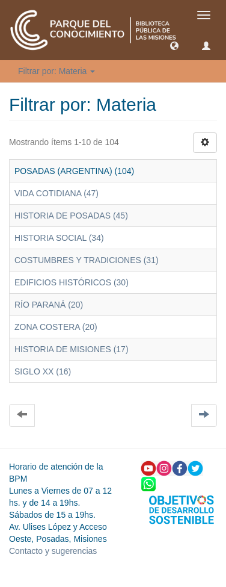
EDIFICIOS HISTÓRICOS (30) (71, 282)
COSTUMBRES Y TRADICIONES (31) (86, 260)
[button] (174, 45)
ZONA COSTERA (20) (55, 327)
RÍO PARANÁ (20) (48, 304)
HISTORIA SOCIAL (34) (59, 238)
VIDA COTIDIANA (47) (56, 193)
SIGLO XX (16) (42, 371)
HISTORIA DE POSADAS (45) (71, 215)
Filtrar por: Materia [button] (56, 71)
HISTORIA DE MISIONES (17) (71, 349)
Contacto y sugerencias (53, 551)
